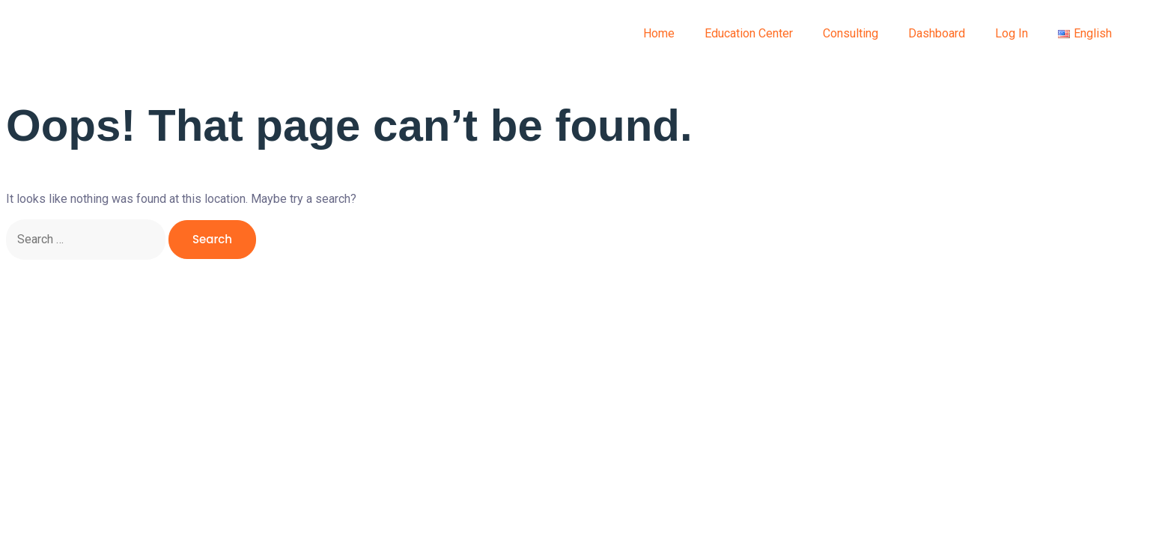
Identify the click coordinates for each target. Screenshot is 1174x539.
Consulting (850, 33)
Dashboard (936, 33)
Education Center (749, 33)
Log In (1011, 33)
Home (659, 33)
